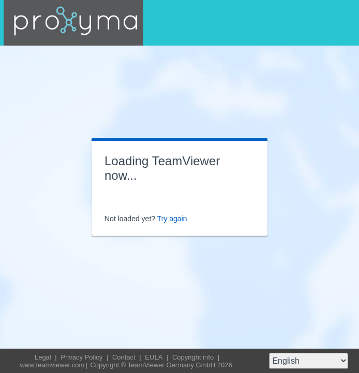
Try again (172, 218)
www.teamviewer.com (52, 365)
